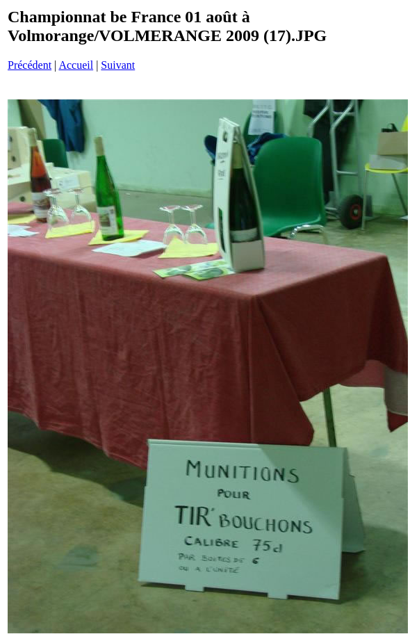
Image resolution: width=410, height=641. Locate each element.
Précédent (29, 65)
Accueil (75, 65)
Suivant (118, 65)
